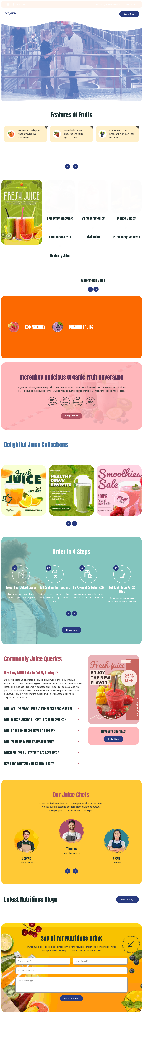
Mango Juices (127, 218)
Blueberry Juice (61, 305)
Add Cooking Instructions (55, 613)
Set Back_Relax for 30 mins (122, 615)
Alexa (116, 885)
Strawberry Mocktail (127, 261)
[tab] (41, 695)
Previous (67, 166)
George (26, 885)
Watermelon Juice (94, 305)
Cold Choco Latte (61, 261)
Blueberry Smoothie (61, 218)
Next (75, 166)
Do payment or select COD (88, 613)
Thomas (71, 875)
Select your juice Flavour (21, 613)
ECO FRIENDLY (99, 352)
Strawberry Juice (94, 218)
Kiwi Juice (94, 261)
